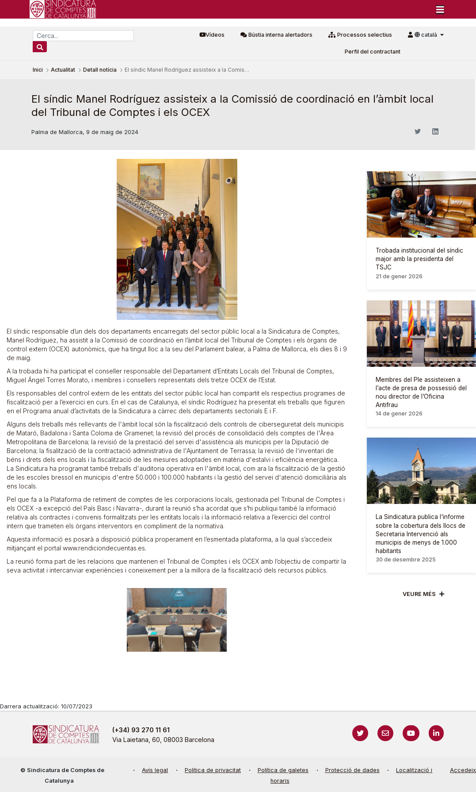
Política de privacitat (213, 770)
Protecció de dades (352, 770)
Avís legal (155, 770)
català (426, 34)
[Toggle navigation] (440, 9)
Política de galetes (283, 770)
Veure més (419, 594)
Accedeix (463, 770)
